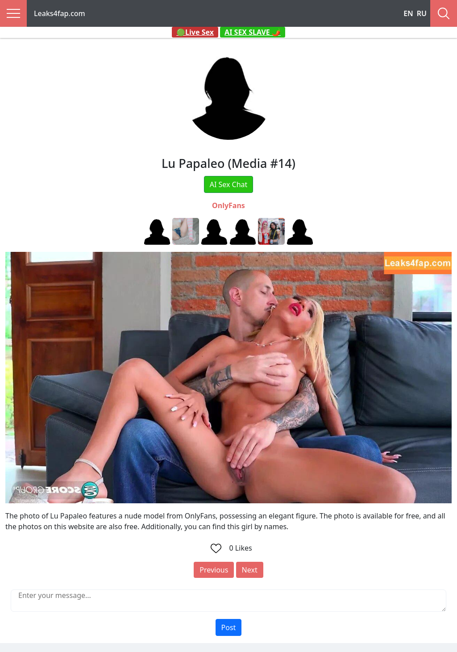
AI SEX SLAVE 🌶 (252, 32)
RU (422, 13)
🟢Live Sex (195, 32)
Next (250, 570)
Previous (213, 570)
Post (228, 627)
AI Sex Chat (229, 184)
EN (408, 13)
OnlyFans (228, 205)
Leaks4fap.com (59, 13)
